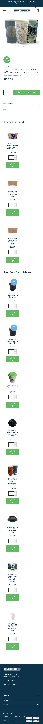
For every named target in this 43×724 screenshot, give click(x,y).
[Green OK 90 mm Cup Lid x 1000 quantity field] (11, 397)
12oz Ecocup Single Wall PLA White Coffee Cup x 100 (12, 627)
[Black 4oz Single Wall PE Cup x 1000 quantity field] (11, 351)
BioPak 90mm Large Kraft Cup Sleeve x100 (12, 240)
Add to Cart (26, 92)
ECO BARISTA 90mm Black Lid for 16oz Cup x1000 (12, 433)
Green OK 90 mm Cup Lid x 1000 (12, 386)
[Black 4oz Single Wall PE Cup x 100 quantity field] (11, 306)
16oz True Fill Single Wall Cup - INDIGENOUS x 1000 (12, 481)
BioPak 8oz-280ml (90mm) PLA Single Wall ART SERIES (12, 578)
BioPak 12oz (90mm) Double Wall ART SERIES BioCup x (12, 146)
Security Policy (20, 716)
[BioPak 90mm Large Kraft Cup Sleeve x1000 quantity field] (11, 205)
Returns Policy (8, 716)
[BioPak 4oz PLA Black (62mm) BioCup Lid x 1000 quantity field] (11, 541)
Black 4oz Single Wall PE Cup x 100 (12, 295)
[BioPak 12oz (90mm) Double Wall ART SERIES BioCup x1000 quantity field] (11, 157)
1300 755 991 (22, 3)
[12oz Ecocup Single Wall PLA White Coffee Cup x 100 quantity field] (11, 639)
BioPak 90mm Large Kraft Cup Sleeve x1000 (12, 193)
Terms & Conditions (9, 714)
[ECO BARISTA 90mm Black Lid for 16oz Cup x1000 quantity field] (11, 444)
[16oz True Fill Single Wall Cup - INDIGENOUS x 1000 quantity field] (11, 493)
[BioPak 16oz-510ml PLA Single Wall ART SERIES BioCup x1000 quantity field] (6, 92)
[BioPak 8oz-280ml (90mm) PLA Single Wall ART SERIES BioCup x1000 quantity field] (11, 590)
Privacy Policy (22, 714)
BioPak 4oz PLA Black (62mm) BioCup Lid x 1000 (12, 529)
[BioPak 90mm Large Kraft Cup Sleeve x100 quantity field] (11, 252)
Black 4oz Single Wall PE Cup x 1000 (12, 341)
